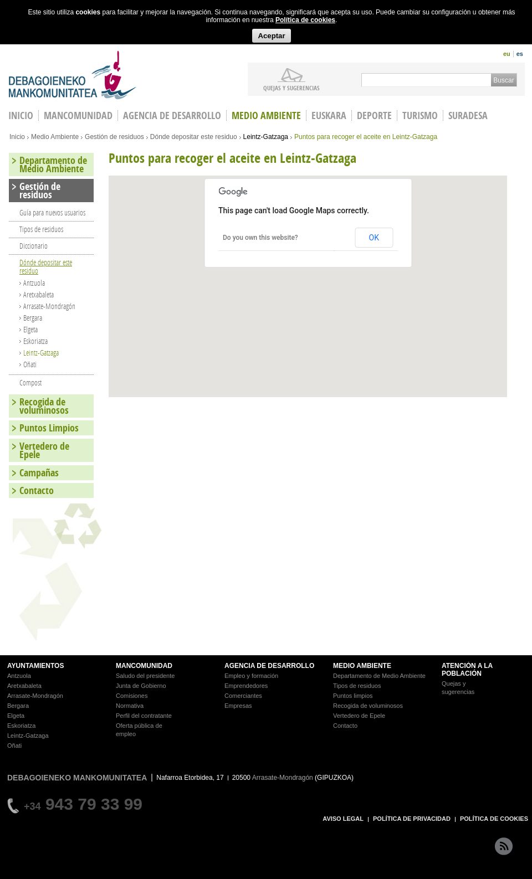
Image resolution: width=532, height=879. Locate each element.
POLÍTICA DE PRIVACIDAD (412, 818)
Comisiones (131, 695)
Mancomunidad (78, 115)
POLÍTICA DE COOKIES (494, 818)
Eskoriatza (35, 341)
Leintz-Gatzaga (265, 137)
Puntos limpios (353, 695)
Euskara (328, 115)
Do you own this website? (260, 237)
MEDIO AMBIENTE (362, 666)
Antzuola (34, 282)
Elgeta (30, 329)
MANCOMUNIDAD (144, 666)
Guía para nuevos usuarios (52, 212)
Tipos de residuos (41, 229)
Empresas (238, 705)
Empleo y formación (251, 675)
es (519, 53)
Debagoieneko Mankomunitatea (72, 75)
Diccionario (33, 245)
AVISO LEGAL (343, 818)
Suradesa (468, 115)
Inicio (17, 137)
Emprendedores (246, 685)
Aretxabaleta (38, 294)
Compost (30, 382)
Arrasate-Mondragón (49, 306)
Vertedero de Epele (44, 450)
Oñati (30, 364)
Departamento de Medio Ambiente (53, 164)
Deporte (374, 115)
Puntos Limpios (49, 428)
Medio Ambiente (266, 115)
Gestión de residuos (114, 137)
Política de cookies (305, 20)
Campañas (39, 473)
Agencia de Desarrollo (172, 115)
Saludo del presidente (145, 675)
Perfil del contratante (144, 715)
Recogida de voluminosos (44, 406)
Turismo (420, 115)
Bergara (32, 317)
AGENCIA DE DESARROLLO (269, 666)
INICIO (20, 115)
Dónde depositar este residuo (193, 137)
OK (374, 237)
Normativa (130, 705)
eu (506, 53)
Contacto (36, 490)
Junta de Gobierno (141, 685)
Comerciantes (243, 695)
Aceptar (271, 36)
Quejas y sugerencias (291, 87)
